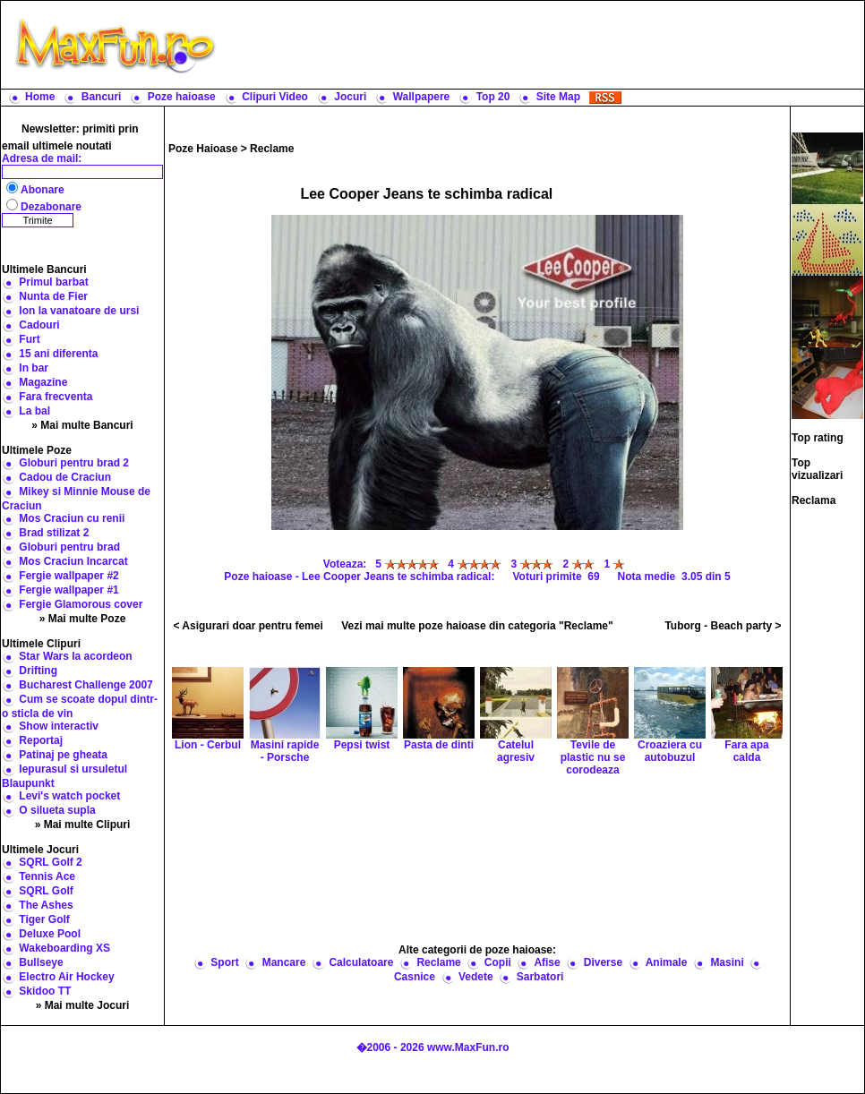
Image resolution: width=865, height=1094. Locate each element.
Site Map (558, 96)
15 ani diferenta (58, 353)
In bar (33, 368)
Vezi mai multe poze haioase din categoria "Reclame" (477, 626)
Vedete (475, 976)
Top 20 (493, 96)
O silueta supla (57, 810)
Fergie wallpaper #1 (68, 590)
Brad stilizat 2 (54, 532)
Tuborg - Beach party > (722, 626)
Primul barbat (53, 282)
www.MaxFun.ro (468, 1047)
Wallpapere (421, 96)
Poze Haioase (202, 148)
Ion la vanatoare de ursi (79, 310)
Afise (547, 962)
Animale (667, 962)
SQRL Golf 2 (50, 862)
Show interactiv (58, 726)
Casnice (414, 976)
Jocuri (350, 96)
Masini (726, 962)
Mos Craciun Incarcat (73, 561)
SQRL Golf (46, 891)
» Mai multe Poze (82, 618)
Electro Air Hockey (66, 976)
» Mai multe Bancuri (82, 425)
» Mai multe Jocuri (83, 1005)
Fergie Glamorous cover (80, 604)
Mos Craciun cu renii (71, 518)
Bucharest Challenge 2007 (85, 685)
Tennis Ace (47, 876)
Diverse (603, 962)
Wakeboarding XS (64, 948)
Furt (29, 339)
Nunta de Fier (53, 296)
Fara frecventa (55, 396)
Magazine (43, 382)
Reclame (272, 148)
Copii (497, 962)
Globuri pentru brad (69, 547)
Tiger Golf (44, 919)
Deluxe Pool (50, 933)
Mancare (284, 962)
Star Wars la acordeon (75, 656)
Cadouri (39, 325)
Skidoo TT (45, 991)
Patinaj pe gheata (63, 754)
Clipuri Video (275, 96)
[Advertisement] (477, 858)
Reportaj (41, 740)
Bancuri (101, 96)
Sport (224, 962)
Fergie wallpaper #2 (68, 575)
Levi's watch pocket (69, 796)
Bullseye (41, 962)
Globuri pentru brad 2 (74, 463)
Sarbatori (540, 976)
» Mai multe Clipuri (83, 824)
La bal (34, 411)
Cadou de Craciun (65, 477)
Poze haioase (182, 96)
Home (40, 96)
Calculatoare (361, 962)
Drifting (38, 670)
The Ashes (46, 905)
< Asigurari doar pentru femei (247, 626)
